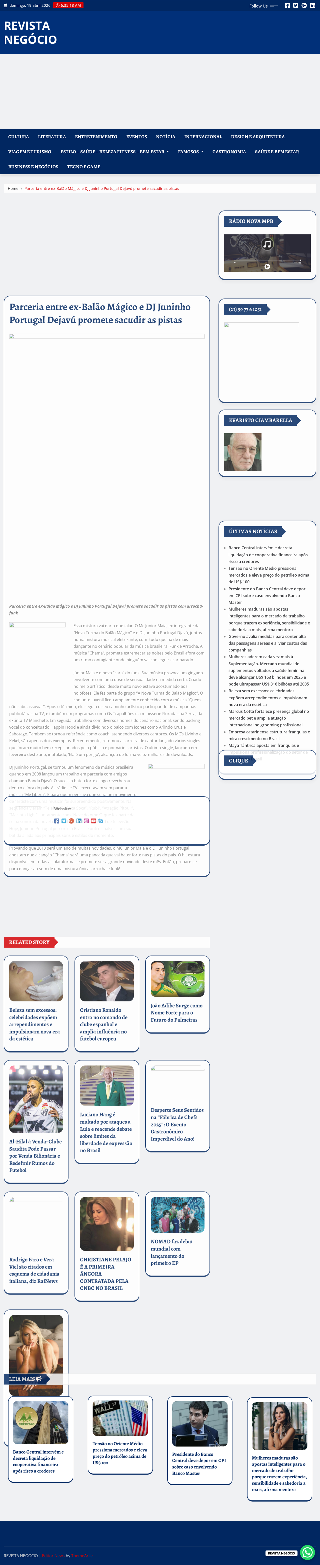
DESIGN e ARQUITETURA (258, 136)
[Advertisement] (160, 92)
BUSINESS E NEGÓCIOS (33, 166)
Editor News (53, 1555)
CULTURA (18, 136)
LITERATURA (52, 136)
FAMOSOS (191, 151)
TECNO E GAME (83, 166)
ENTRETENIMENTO (96, 136)
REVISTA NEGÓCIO (30, 32)
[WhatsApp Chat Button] (307, 1552)
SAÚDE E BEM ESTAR (277, 151)
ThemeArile (82, 1555)
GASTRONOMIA (229, 151)
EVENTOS (136, 136)
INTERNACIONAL (203, 136)
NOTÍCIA (165, 136)
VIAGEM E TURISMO (30, 151)
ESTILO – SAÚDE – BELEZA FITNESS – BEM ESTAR (114, 151)
